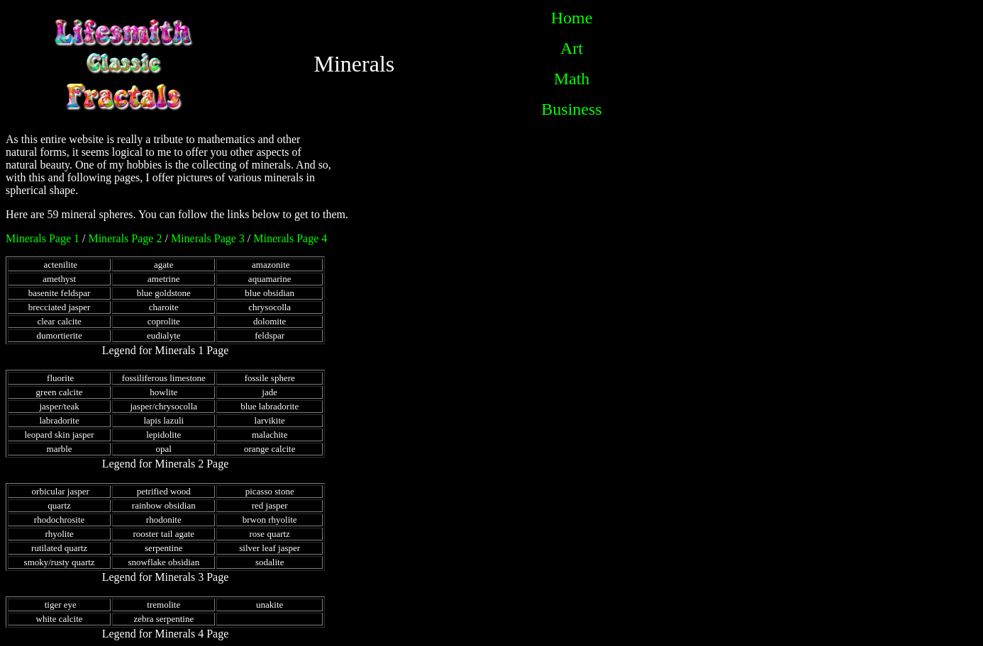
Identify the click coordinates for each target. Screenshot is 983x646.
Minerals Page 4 (290, 238)
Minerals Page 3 (208, 238)
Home (572, 17)
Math (572, 78)
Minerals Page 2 (125, 238)
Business (571, 109)
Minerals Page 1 (42, 238)
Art (571, 48)
